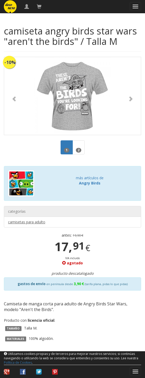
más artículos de (90, 180)
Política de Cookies (18, 362)
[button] (14, 96)
